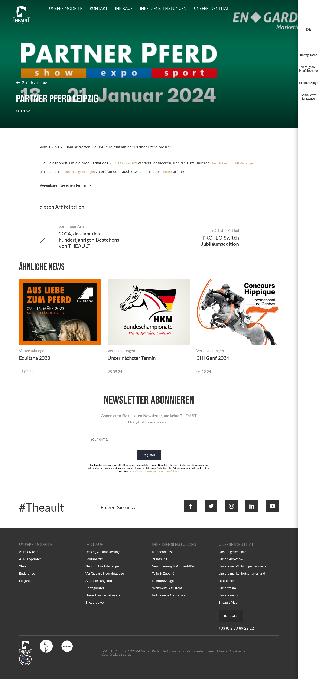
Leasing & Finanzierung (102, 547)
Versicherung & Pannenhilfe (173, 562)
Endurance (27, 569)
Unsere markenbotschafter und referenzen (242, 573)
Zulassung (159, 555)
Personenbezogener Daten (205, 647)
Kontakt (99, 8)
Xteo (22, 562)
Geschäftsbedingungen (117, 650)
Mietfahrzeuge (308, 83)
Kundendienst (162, 547)
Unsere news (228, 591)
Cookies (236, 647)
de (308, 29)
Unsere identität (211, 8)
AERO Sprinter (30, 555)
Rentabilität (94, 555)
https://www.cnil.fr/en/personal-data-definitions (154, 470)
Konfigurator (308, 55)
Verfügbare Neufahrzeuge (308, 68)
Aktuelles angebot (98, 576)
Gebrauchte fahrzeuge (308, 96)
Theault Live (94, 598)
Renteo (207, 171)
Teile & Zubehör (164, 569)
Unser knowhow (231, 555)
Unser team (227, 584)
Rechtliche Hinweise (166, 647)
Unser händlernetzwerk (102, 591)
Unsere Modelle (65, 8)
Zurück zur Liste (33, 82)
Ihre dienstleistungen (163, 8)
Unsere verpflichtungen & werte (242, 562)
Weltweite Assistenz (167, 584)
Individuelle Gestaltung (169, 591)
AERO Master (29, 547)
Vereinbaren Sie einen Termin (65, 185)
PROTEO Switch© (124, 163)
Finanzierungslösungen (116, 171)
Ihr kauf (124, 8)
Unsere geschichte (232, 547)
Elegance (25, 576)
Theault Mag (228, 598)
